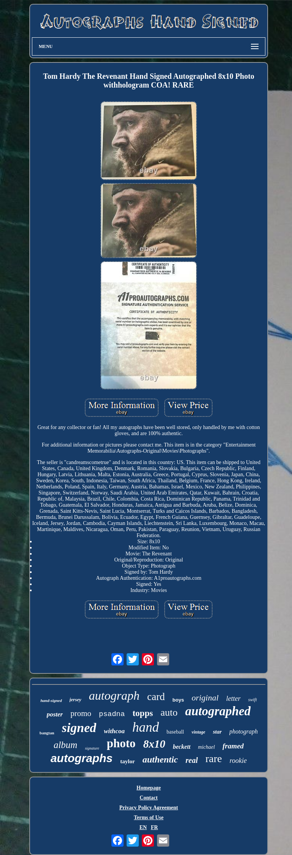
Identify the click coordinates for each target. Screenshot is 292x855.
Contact (148, 798)
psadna (112, 714)
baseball (175, 732)
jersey (75, 699)
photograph (243, 731)
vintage (198, 732)
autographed (218, 711)
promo (80, 713)
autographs (82, 758)
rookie (238, 760)
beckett (181, 746)
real (192, 760)
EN (143, 827)
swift (252, 699)
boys (178, 700)
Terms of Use (148, 817)
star (217, 732)
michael (206, 747)
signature (92, 748)
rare (213, 758)
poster (55, 714)
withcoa (114, 731)
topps (142, 713)
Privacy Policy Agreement (148, 807)
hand (145, 727)
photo (121, 743)
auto (169, 712)
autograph (114, 695)
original (205, 697)
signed (79, 728)
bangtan (47, 733)
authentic (160, 759)
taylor (127, 761)
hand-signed (51, 700)
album (66, 745)
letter (233, 698)
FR (154, 827)
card (156, 696)
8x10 (154, 744)
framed (233, 746)
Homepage (148, 788)
